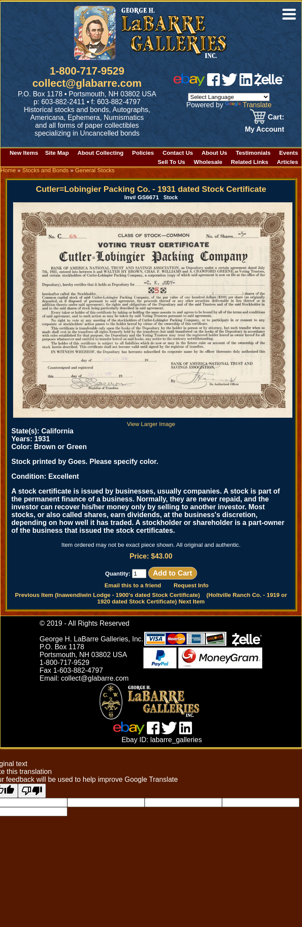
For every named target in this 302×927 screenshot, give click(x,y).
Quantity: (125, 573)
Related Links (249, 162)
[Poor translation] (32, 791)
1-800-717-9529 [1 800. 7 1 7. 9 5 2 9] (87, 71)
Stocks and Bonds (45, 170)
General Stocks (95, 170)
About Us (214, 153)
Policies (143, 153)
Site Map (57, 153)
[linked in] (246, 83)
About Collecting (100, 153)
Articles (287, 162)
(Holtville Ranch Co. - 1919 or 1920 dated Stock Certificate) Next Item (192, 598)
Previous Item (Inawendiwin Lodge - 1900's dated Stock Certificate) (107, 595)
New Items (24, 153)
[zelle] (269, 83)
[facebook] (213, 83)
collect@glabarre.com (87, 83)
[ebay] (189, 83)
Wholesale (208, 162)
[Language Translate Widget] (229, 97)
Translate (248, 105)
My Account (264, 129)
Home (8, 170)
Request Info (191, 585)
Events (288, 153)
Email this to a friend (132, 585)
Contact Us (178, 153)
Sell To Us (171, 162)
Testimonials (253, 153)
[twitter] (229, 83)
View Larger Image (152, 420)
